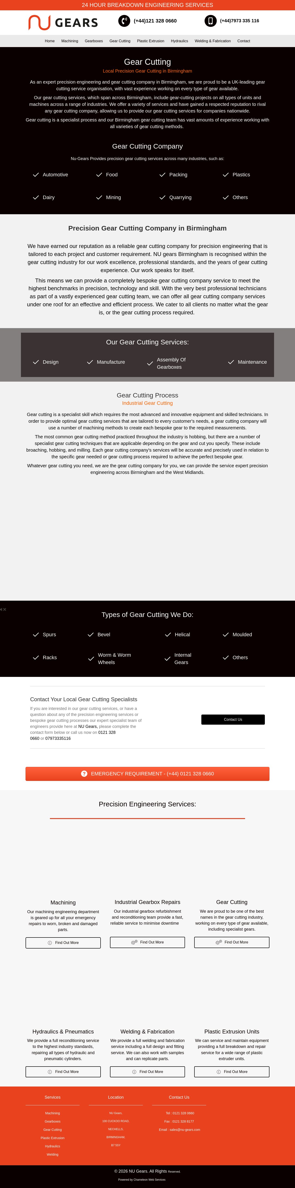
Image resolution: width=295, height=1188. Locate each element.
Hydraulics (179, 41)
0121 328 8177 (183, 1121)
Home (50, 41)
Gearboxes (94, 41)
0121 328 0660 (183, 1113)
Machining (69, 41)
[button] (63, 943)
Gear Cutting (120, 41)
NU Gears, (88, 726)
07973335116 (58, 738)
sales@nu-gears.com (185, 1130)
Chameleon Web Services (149, 1180)
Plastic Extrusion (150, 41)
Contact (243, 41)
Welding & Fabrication (213, 41)
